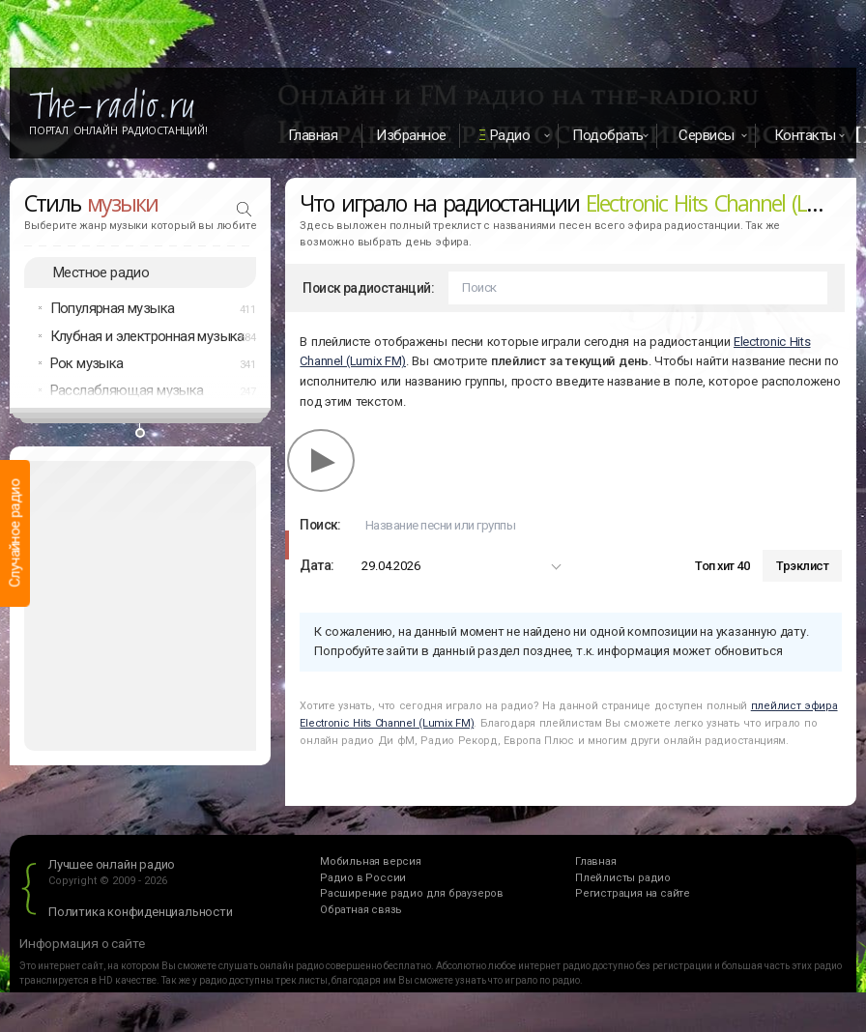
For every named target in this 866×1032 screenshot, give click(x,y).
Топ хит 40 (722, 568)
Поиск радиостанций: (368, 291)
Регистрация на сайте (632, 896)
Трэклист (802, 568)
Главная (313, 135)
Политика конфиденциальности (140, 913)
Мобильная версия (370, 864)
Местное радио (101, 274)
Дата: (316, 568)
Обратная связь (361, 912)
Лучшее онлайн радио (111, 867)
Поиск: (320, 527)
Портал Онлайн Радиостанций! (118, 130)
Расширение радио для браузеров (412, 896)
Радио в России (363, 880)
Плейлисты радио (623, 880)
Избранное (411, 135)
